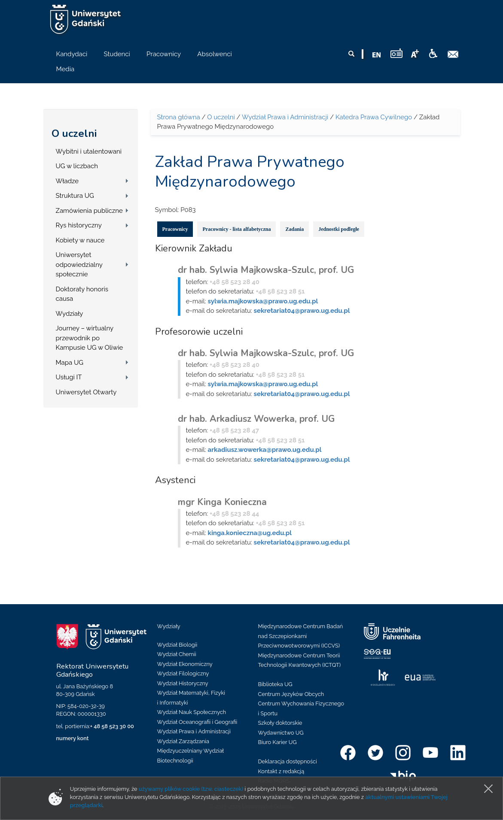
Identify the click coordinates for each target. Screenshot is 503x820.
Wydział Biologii (177, 644)
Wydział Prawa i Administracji (285, 117)
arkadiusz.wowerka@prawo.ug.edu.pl (265, 450)
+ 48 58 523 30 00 (112, 726)
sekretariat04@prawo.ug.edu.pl (302, 311)
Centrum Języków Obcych (291, 694)
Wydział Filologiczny (183, 673)
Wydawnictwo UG (281, 732)
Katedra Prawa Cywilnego (373, 117)
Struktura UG (75, 196)
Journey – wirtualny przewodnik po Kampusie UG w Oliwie (89, 337)
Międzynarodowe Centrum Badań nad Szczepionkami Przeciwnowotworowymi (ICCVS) (300, 636)
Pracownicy (175, 229)
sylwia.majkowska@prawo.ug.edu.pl (263, 301)
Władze (67, 181)
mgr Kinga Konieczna (222, 502)
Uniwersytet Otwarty (86, 392)
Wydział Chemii (176, 654)
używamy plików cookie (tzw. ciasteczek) (191, 789)
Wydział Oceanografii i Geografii (197, 722)
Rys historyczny (79, 225)
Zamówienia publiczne (89, 211)
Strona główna (178, 117)
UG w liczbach (77, 166)
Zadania (294, 229)
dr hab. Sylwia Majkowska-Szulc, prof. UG (266, 270)
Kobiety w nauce (80, 240)
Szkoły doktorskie (280, 723)
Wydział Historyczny (182, 683)
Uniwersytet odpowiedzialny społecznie (79, 264)
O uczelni (74, 133)
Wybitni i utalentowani (89, 151)
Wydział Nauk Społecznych (191, 712)
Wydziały (69, 314)
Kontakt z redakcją (281, 771)
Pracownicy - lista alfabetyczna (236, 229)
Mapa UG (70, 362)
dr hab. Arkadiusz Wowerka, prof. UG (256, 419)
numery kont (72, 738)
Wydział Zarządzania (183, 741)
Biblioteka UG (275, 684)
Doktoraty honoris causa (82, 294)
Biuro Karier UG (277, 742)
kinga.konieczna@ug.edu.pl (250, 533)
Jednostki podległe (338, 229)
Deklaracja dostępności (287, 761)
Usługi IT (69, 377)
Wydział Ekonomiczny (185, 664)
